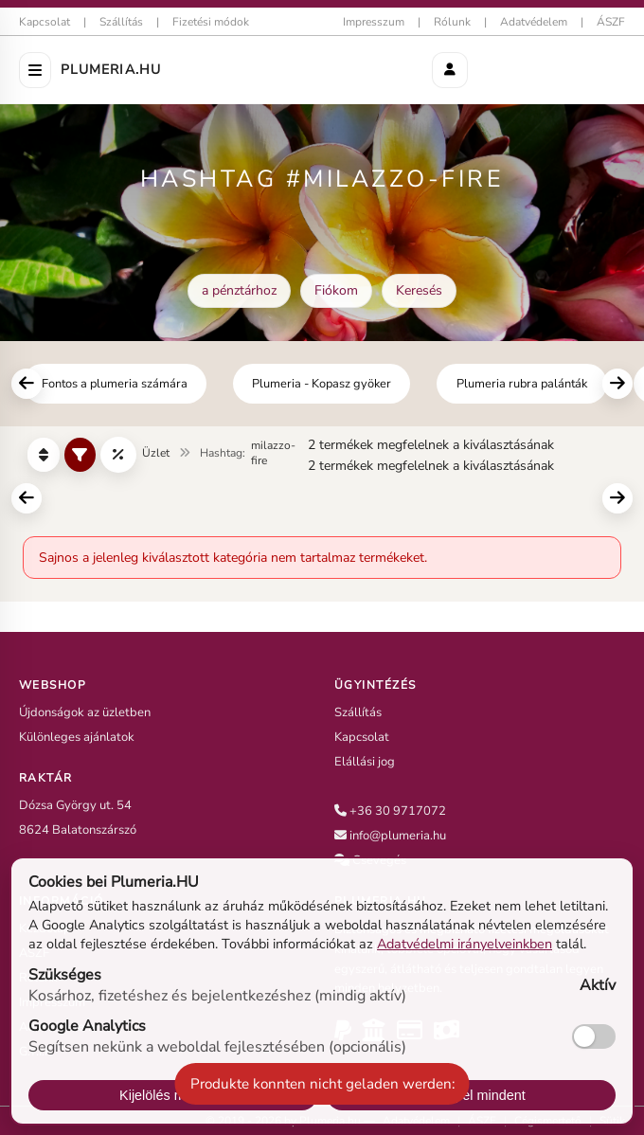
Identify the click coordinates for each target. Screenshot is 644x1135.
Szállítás (121, 21)
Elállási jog (364, 761)
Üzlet (156, 452)
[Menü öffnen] (35, 70)
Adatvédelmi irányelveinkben (464, 943)
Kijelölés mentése (172, 1095)
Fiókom (336, 290)
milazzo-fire (273, 453)
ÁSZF (611, 21)
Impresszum (373, 21)
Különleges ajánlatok (76, 737)
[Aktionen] (450, 70)
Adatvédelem (533, 21)
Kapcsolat (44, 21)
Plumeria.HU (111, 70)
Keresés (419, 290)
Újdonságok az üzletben (85, 712)
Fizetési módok (210, 21)
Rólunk (452, 21)
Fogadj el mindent (471, 1095)
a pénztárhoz (239, 290)
